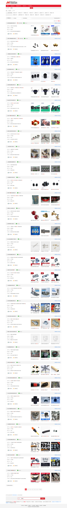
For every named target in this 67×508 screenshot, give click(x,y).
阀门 (14, 149)
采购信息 (13, 5)
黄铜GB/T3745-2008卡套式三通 (55, 251)
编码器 (12, 334)
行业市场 (30, 5)
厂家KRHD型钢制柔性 (35, 127)
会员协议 (41, 505)
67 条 (11, 60)
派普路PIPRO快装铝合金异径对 (45, 297)
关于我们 (22, 505)
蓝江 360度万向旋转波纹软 (55, 112)
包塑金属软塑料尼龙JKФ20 (55, 436)
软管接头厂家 (42, 14)
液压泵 (16, 164)
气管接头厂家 (31, 12)
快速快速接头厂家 (48, 14)
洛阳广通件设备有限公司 (11, 115)
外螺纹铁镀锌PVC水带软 (55, 96)
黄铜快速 (13, 87)
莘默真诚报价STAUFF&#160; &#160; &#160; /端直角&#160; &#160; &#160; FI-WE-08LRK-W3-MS (55, 343)
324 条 (11, 44)
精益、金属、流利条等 (55, 374)
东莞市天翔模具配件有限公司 (11, 38)
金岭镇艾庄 (12, 401)
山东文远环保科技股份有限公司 (12, 393)
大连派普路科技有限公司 (11, 285)
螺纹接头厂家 (37, 14)
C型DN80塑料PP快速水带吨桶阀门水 (45, 96)
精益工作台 (19, 365)
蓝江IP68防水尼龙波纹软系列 (35, 112)
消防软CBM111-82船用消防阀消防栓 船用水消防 (45, 220)
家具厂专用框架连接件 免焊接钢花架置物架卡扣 (35, 312)
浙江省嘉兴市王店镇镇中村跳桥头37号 (16, 77)
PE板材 (12, 349)
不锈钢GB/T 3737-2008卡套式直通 (45, 251)
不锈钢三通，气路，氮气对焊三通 (45, 143)
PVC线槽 (12, 56)
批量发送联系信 (57, 18)
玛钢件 (15, 272)
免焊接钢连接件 (13, 303)
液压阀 (12, 164)
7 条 (11, 461)
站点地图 (33, 505)
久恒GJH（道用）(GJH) (55, 127)
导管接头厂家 (27, 14)
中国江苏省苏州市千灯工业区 (14, 108)
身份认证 (26, 38)
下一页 (40, 489)
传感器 (14, 334)
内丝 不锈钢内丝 (35, 143)
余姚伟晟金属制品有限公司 (11, 84)
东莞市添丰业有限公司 (11, 362)
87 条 (11, 152)
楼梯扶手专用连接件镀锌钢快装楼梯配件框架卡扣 (45, 312)
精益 (12, 365)
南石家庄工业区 (12, 262)
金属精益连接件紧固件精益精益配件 (35, 374)
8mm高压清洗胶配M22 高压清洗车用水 (55, 482)
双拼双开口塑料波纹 (35, 189)
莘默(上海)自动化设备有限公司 (12, 331)
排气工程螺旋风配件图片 (55, 420)
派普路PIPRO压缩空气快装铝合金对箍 (35, 297)
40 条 (11, 91)
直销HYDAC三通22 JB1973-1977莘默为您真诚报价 (35, 343)
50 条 (11, 75)
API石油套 (18, 380)
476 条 (11, 399)
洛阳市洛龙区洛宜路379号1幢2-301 (15, 123)
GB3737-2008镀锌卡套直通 (35, 158)
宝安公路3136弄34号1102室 (14, 216)
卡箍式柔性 (16, 118)
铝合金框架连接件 (20, 257)
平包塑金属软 (17, 72)
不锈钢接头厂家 (25, 12)
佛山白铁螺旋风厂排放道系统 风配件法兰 (35, 420)
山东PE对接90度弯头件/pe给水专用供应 (45, 405)
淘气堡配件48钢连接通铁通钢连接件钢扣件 (45, 266)
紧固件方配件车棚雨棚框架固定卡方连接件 (55, 266)
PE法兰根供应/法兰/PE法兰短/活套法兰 (55, 405)
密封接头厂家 (32, 14)
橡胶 (17, 195)
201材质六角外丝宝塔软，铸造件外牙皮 (45, 235)
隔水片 (14, 41)
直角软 (53, 81)
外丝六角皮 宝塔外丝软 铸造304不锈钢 (35, 235)
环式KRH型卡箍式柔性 (55, 204)
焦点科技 (34, 506)
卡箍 (12, 118)
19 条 (11, 291)
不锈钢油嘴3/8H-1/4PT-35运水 (35, 50)
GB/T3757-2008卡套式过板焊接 (35, 251)
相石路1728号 (12, 247)
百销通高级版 (20, 38)
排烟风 (14, 411)
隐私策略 (37, 505)
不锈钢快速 (17, 87)
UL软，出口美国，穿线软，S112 (55, 328)
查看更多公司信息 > (58, 38)
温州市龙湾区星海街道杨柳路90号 (15, 31)
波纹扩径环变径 (55, 189)
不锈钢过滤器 (20, 226)
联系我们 (26, 505)
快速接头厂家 (42, 12)
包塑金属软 (13, 72)
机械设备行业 (18, 5)
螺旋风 (12, 411)
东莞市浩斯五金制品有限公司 (11, 316)
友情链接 (44, 505)
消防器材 (18, 272)
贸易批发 (12, 58)
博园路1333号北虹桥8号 (14, 339)
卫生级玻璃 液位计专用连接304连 (45, 35)
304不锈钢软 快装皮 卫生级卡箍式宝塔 (55, 235)
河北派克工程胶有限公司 (11, 470)
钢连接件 (15, 257)
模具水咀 (12, 41)
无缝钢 (14, 380)
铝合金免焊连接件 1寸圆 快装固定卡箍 (35, 451)
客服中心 (29, 505)
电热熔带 (14, 349)
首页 (8, 5)
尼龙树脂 (12, 473)
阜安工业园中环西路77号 (14, 355)
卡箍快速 (21, 118)
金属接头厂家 (36, 12)
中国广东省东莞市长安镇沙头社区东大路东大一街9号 (18, 46)
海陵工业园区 (12, 185)
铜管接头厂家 (20, 12)
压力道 (12, 288)
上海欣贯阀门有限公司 (10, 146)
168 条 (11, 214)
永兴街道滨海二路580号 (14, 139)
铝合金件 (12, 272)
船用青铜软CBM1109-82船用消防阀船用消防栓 (55, 220)
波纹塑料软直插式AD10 (45, 436)
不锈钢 (15, 226)
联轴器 (14, 164)
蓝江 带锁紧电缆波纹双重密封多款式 (45, 112)
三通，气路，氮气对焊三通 (55, 143)
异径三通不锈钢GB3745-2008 (55, 158)
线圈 (15, 334)
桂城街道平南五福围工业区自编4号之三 (16, 416)
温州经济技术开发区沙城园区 (14, 231)
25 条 (11, 307)
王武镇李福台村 (12, 447)
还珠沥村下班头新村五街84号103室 (15, 370)
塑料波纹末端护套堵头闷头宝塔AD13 (35, 436)
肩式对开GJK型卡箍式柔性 (45, 204)
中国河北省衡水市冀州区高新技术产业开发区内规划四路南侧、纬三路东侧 (21, 478)
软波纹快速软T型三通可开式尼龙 (45, 189)
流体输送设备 (15, 288)
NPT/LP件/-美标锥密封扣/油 (55, 389)
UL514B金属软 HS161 (35, 328)
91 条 (11, 368)
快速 (17, 41)
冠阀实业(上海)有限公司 (11, 208)
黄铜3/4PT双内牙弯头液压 (55, 50)
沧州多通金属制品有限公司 (11, 254)
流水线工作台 (15, 365)
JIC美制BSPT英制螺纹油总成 (35, 482)
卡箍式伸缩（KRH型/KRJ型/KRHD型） (45, 127)
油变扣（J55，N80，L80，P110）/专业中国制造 (35, 389)
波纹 (12, 180)
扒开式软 (43, 81)
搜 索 (43, 498)
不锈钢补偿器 (21, 195)
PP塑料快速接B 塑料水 (35, 96)
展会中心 (24, 5)
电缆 (14, 56)
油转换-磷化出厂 (44, 389)
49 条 (11, 183)
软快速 (16, 180)
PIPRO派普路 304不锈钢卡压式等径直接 (55, 297)
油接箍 (12, 380)
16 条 (11, 353)
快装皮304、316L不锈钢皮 (55, 35)
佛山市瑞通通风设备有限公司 (11, 408)
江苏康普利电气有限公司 (11, 177)
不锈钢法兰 (12, 226)
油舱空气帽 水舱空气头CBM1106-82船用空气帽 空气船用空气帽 (35, 220)
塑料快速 (22, 87)
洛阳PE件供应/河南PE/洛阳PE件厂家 (35, 405)
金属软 (18, 56)
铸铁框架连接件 (19, 442)
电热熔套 (17, 349)
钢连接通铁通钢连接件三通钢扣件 (35, 266)
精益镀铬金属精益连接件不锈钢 (45, 374)
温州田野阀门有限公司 (10, 223)
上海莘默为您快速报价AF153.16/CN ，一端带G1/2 (45, 343)
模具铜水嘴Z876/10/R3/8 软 (45, 50)
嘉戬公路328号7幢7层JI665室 (14, 154)
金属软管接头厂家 (21, 14)
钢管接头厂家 (15, 14)
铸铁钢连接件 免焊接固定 (55, 451)
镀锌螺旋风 (18, 411)
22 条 (11, 322)
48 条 (11, 168)
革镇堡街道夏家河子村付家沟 (14, 293)
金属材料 (12, 149)
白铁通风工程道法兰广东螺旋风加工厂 (45, 420)
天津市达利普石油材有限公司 (12, 377)
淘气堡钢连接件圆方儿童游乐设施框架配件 (55, 312)
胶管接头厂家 (52, 12)
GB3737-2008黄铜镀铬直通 (45, 158)
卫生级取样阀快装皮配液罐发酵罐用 (35, 35)
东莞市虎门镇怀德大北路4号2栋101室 (16, 324)
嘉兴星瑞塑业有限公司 (10, 69)
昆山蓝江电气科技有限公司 (11, 100)
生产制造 (12, 27)
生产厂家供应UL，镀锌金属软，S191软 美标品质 (45, 328)
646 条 (11, 29)
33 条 (11, 106)
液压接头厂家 (15, 12)
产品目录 (9, 10)
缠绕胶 (15, 473)
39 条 (11, 384)
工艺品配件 (12, 442)
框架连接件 (12, 257)
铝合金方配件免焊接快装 (45, 451)
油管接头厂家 (47, 12)
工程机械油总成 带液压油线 (45, 482)
